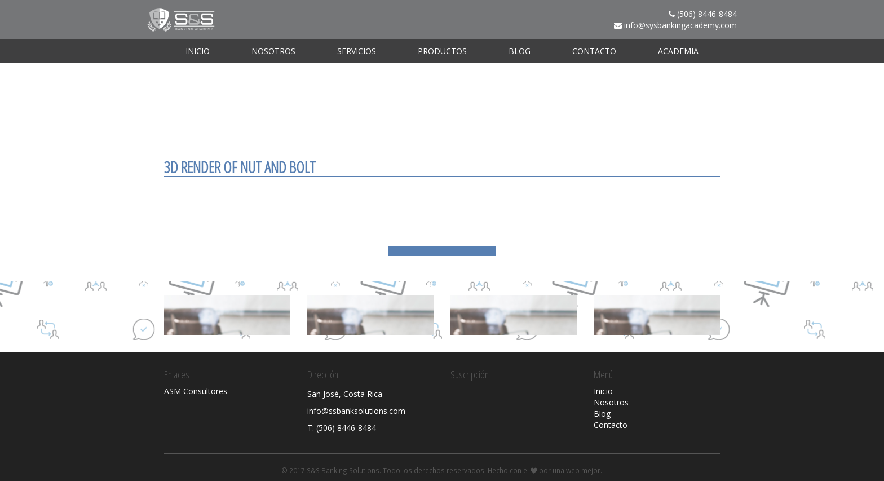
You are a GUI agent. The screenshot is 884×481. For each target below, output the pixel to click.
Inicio (197, 51)
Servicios (356, 51)
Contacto (594, 51)
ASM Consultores (195, 391)
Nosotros (273, 51)
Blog (520, 51)
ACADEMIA (678, 51)
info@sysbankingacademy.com (680, 25)
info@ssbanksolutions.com (356, 410)
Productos (442, 51)
